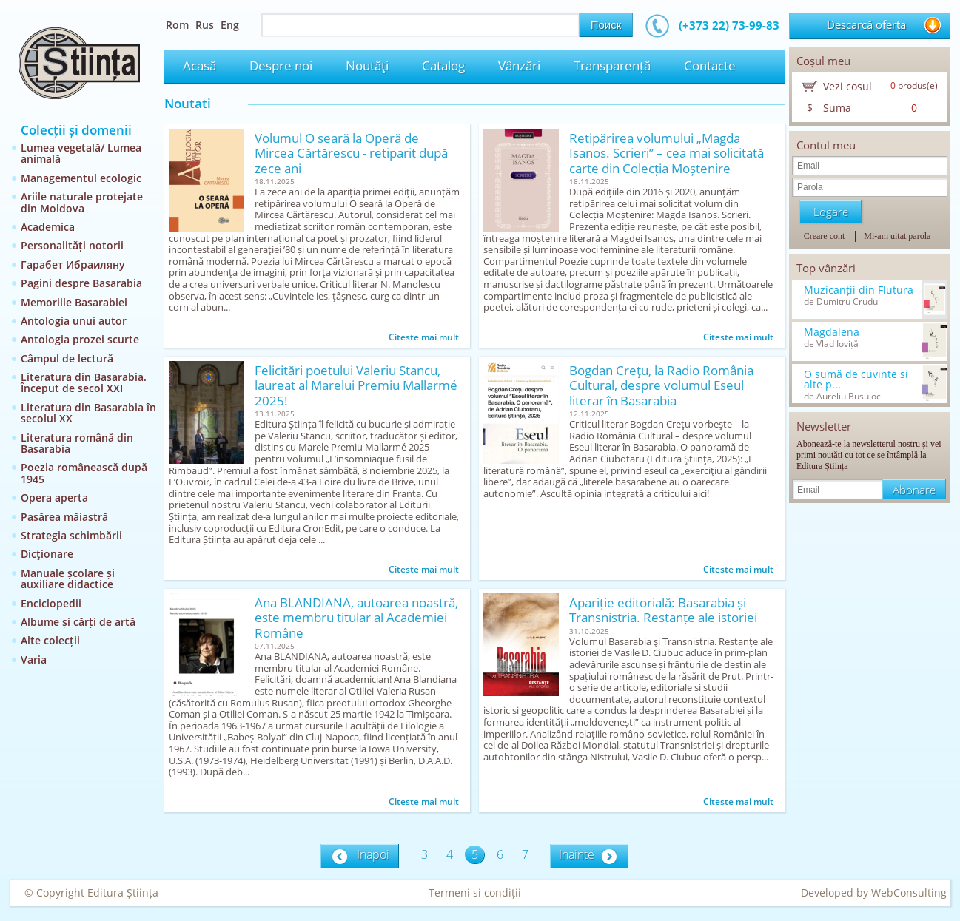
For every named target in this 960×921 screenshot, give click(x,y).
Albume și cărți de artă (78, 622)
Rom (177, 25)
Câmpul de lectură (67, 358)
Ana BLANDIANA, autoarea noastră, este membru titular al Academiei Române (356, 618)
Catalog (443, 65)
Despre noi (280, 65)
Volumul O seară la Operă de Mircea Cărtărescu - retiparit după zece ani (351, 153)
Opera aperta (54, 497)
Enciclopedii (51, 603)
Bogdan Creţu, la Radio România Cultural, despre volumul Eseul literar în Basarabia (661, 385)
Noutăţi (367, 65)
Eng (230, 25)
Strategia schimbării (71, 535)
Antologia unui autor (74, 321)
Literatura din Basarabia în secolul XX (88, 412)
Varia (34, 659)
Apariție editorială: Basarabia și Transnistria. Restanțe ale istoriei (663, 611)
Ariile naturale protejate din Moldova (82, 202)
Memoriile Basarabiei (74, 302)
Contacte (710, 65)
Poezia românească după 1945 (84, 472)
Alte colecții (50, 640)
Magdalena (831, 332)
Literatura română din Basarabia (77, 443)
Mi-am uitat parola (897, 236)
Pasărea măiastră (64, 517)
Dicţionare (47, 554)
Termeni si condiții (475, 892)
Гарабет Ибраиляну (73, 264)
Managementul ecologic (81, 178)
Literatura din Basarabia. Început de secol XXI (84, 382)
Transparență (612, 65)
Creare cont (824, 236)
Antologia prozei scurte (80, 339)
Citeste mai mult (424, 337)
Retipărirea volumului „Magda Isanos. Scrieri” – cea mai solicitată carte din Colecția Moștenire (666, 153)
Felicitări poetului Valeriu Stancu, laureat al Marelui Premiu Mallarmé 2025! (356, 385)
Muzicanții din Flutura (858, 290)
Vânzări (519, 65)
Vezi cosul (847, 86)
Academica (48, 227)
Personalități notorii (72, 245)
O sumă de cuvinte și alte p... (856, 379)
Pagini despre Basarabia (81, 283)
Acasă (199, 65)
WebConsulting (909, 892)
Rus (204, 25)
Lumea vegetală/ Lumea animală (81, 153)
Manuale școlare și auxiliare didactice (68, 578)
